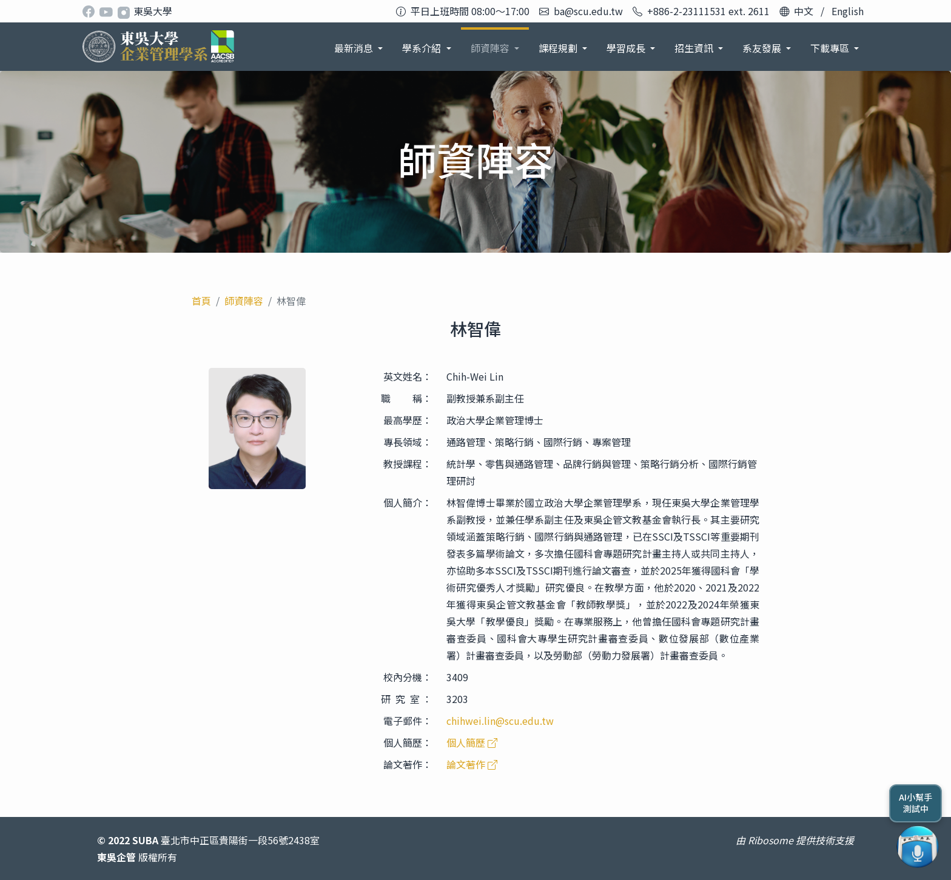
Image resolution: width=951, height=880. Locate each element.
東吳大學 (152, 11)
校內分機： (407, 677)
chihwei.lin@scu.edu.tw (500, 720)
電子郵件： (407, 720)
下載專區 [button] (831, 48)
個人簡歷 (471, 742)
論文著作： (407, 764)
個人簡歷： (407, 742)
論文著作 (471, 764)
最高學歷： (407, 420)
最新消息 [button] (354, 48)
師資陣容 (243, 300)
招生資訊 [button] (695, 48)
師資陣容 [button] (491, 48)
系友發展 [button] (763, 48)
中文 (803, 11)
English (848, 11)
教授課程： (407, 463)
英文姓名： (407, 376)
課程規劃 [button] (559, 48)
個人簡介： (407, 502)
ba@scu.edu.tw (588, 11)
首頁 (201, 300)
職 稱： (406, 398)
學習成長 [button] (627, 48)
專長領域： (407, 442)
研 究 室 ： (406, 699)
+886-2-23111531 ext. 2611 (708, 11)
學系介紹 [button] (422, 48)
